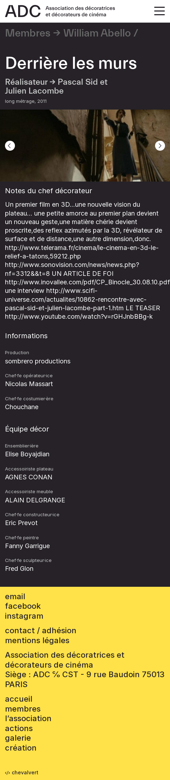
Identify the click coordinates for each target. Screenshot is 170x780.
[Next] (160, 146)
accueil (18, 698)
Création (21, 747)
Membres (28, 33)
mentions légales (37, 640)
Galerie (18, 737)
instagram (24, 615)
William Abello (97, 33)
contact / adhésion (40, 630)
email (15, 596)
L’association (28, 718)
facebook (23, 606)
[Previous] (10, 146)
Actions (19, 728)
